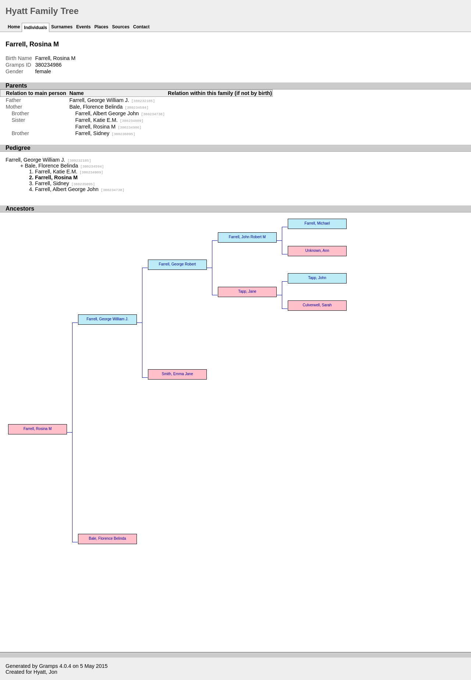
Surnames (61, 26)
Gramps (48, 666)
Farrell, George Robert (177, 264)
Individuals (35, 27)
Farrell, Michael (317, 223)
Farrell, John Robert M (247, 237)
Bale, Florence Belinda (109, 107)
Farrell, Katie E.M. (109, 120)
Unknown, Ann (317, 251)
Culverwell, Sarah (317, 305)
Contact (141, 26)
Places (101, 26)
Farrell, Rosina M (108, 127)
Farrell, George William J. (112, 100)
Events (83, 26)
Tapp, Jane (247, 291)
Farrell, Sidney (105, 133)
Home (14, 26)
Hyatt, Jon (45, 672)
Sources (120, 26)
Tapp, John (317, 278)
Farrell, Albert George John (120, 113)
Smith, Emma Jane (177, 374)
